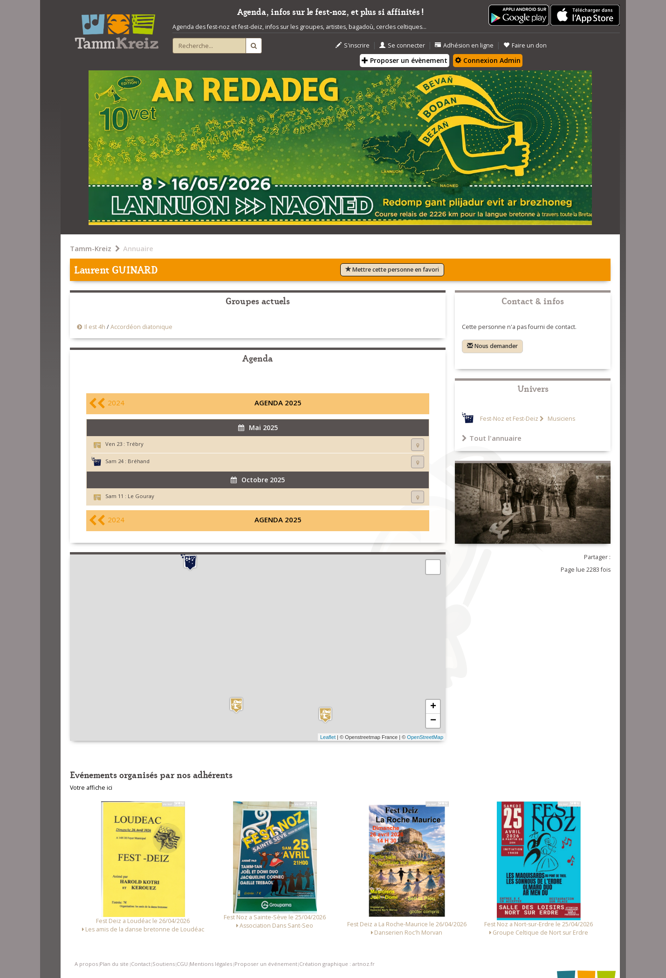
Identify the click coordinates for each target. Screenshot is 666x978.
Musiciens (560, 419)
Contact (141, 963)
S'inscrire (353, 45)
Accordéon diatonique (141, 327)
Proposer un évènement (404, 60)
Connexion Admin (488, 60)
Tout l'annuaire (492, 438)
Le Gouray (141, 495)
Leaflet (328, 737)
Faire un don (525, 45)
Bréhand (139, 461)
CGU (182, 963)
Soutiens (163, 963)
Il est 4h (94, 327)
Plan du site (114, 963)
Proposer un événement (265, 963)
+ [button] (433, 707)
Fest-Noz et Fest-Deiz (509, 419)
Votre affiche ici (91, 788)
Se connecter (402, 45)
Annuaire (138, 248)
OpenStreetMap (425, 737)
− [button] (433, 721)
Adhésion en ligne (464, 45)
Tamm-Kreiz (90, 248)
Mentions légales (211, 963)
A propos (86, 963)
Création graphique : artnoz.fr (337, 963)
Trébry (135, 443)
